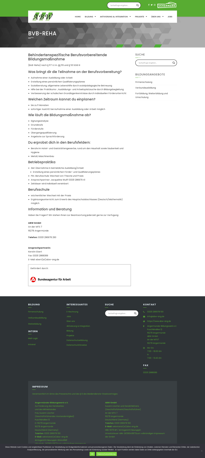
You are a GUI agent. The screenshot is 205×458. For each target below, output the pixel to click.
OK (92, 454)
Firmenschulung (143, 82)
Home (78, 16)
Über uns (155, 16)
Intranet (32, 344)
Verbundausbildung (145, 87)
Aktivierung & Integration (114, 16)
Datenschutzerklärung (77, 340)
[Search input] (122, 5)
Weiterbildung (34, 324)
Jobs (170, 16)
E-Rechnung (72, 311)
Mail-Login (33, 338)
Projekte (139, 16)
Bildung (89, 16)
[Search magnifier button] (138, 5)
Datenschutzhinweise (77, 345)
